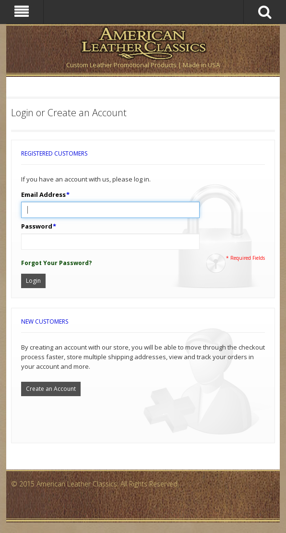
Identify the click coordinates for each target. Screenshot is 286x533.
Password (36, 226)
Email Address (43, 194)
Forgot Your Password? (56, 263)
